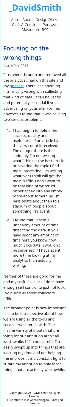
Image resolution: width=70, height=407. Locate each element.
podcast (17, 85)
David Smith (40, 392)
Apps (15, 19)
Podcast (49, 24)
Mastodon (30, 29)
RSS (45, 29)
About (27, 19)
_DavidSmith (35, 7)
